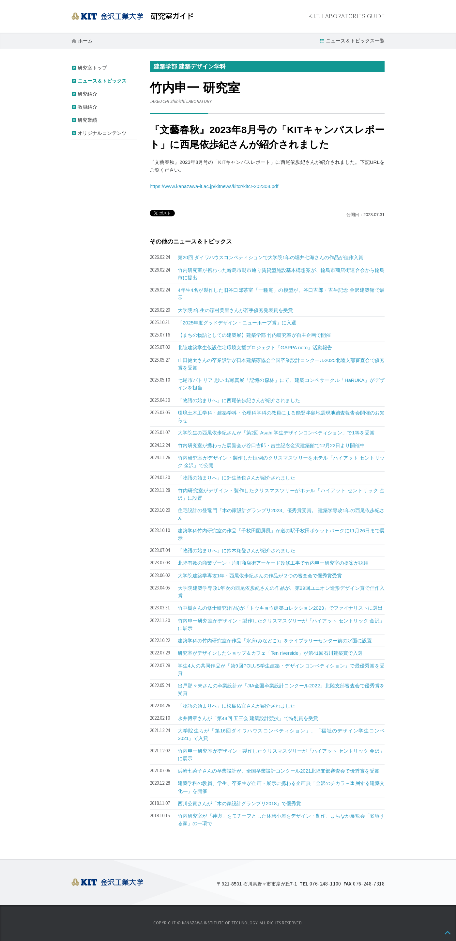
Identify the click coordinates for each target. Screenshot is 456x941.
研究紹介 (87, 94)
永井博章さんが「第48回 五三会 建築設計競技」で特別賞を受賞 (248, 718)
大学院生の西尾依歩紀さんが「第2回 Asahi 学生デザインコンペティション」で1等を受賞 (276, 432)
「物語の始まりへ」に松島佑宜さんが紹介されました (236, 706)
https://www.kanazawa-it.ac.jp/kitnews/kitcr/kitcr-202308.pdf (214, 186)
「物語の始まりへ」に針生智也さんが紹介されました (236, 477)
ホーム (85, 40)
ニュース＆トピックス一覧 (355, 40)
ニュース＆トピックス (102, 81)
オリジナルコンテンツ (102, 133)
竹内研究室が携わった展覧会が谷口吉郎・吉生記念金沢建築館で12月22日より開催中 (271, 445)
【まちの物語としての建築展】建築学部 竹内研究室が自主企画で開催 (254, 335)
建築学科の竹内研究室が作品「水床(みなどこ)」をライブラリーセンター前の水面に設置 (275, 640)
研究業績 (87, 120)
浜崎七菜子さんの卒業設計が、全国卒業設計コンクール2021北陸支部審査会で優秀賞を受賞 (278, 771)
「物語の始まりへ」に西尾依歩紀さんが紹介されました (239, 400)
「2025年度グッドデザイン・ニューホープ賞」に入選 (237, 322)
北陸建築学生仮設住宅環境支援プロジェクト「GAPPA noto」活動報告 (255, 347)
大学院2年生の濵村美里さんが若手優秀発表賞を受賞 (235, 310)
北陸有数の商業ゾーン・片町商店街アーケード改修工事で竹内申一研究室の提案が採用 (273, 563)
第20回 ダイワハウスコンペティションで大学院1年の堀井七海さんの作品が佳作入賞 (270, 257)
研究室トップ (92, 68)
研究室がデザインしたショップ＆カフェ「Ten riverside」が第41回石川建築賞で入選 (270, 653)
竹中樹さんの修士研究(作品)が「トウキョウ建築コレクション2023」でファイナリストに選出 (280, 608)
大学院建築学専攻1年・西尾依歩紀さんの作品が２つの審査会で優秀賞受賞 (260, 575)
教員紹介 (87, 107)
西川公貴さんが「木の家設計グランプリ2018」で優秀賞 (239, 803)
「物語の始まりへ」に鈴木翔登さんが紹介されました (236, 550)
